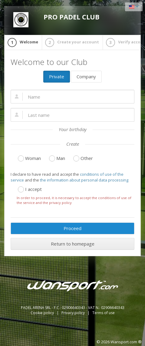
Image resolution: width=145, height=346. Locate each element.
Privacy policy (73, 312)
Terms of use (103, 312)
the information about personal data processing (84, 180)
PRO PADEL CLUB (56, 19)
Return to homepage (72, 244)
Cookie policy (43, 312)
